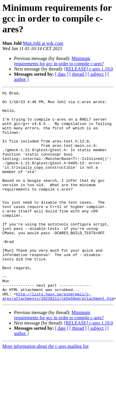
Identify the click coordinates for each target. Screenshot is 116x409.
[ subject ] (97, 74)
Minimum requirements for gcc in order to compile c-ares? (59, 61)
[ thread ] (78, 74)
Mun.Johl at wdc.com (43, 43)
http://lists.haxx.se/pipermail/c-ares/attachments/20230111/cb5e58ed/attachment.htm (58, 337)
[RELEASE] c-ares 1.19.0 (88, 68)
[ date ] (61, 74)
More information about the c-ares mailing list (45, 388)
